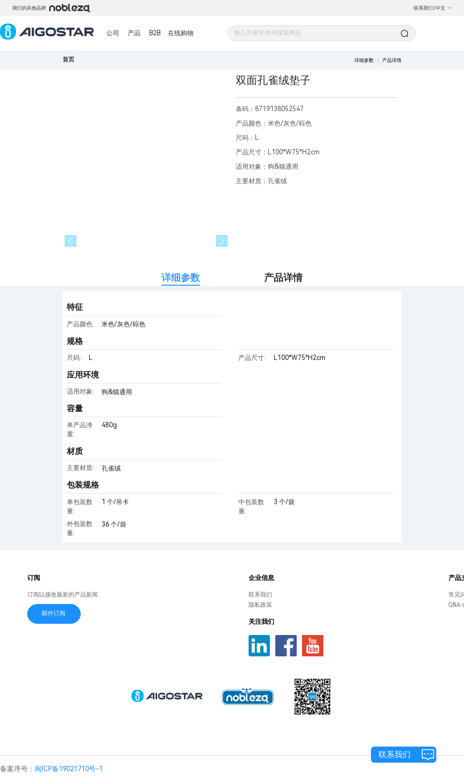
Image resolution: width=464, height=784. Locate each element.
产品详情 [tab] (283, 277)
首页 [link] (68, 59)
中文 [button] (444, 8)
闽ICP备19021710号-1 (69, 769)
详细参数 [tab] (180, 277)
